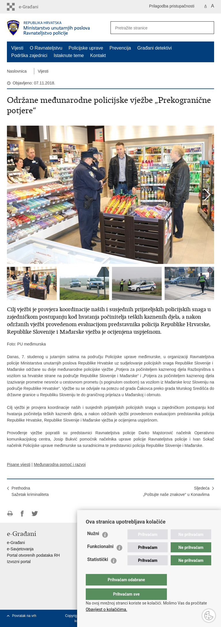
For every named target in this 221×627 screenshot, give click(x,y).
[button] (207, 194)
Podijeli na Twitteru (35, 514)
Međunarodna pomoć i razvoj (60, 464)
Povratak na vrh (24, 616)
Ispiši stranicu (10, 514)
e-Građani (16, 542)
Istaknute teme (69, 55)
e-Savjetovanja (20, 549)
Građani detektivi (154, 48)
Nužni (93, 545)
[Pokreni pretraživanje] (207, 27)
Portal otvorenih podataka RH (33, 555)
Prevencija (120, 48)
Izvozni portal (19, 561)
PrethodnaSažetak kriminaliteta (30, 491)
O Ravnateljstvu (46, 48)
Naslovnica (16, 71)
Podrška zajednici (29, 55)
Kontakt (98, 55)
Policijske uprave (85, 48)
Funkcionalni (100, 558)
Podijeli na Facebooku (22, 514)
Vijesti (17, 48)
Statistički (97, 571)
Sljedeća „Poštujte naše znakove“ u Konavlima (176, 491)
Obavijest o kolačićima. (106, 609)
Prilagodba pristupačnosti (171, 6)
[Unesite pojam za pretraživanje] (154, 28)
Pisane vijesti (19, 464)
